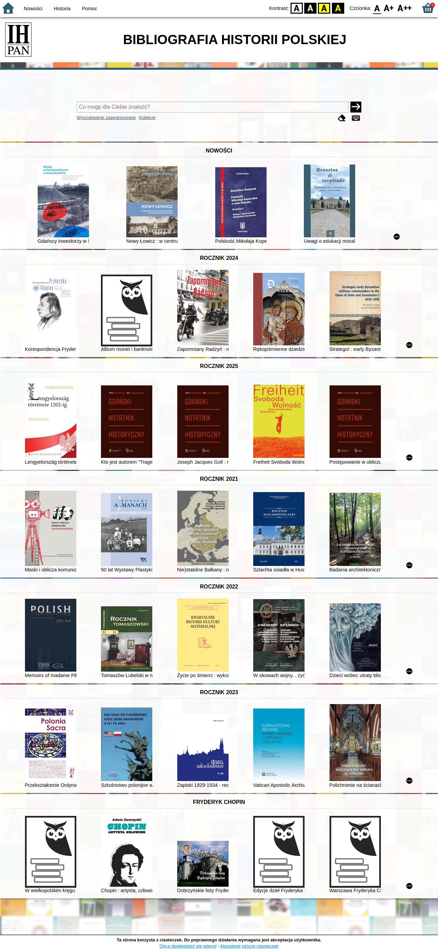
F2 (404, 8)
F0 (377, 8)
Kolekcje (147, 117)
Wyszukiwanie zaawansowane (106, 117)
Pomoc (89, 8)
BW (310, 8)
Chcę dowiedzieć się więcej (187, 946)
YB (324, 8)
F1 (389, 8)
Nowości (33, 8)
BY (338, 8)
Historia (62, 8)
